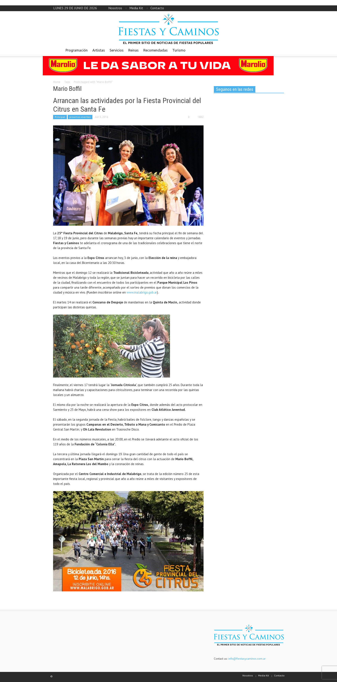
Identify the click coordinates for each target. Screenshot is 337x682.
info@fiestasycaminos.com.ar (247, 659)
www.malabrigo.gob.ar (142, 292)
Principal (60, 117)
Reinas (133, 50)
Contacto (157, 8)
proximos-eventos (80, 117)
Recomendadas (155, 50)
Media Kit (136, 8)
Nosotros (115, 8)
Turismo (178, 50)
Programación (77, 50)
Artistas (98, 50)
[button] (279, 50)
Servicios (117, 50)
